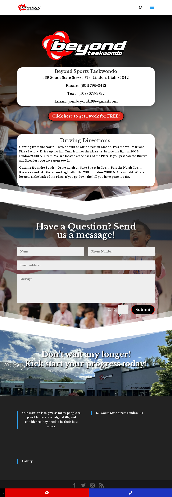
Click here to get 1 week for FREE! (86, 116)
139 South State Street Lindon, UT (120, 413)
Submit (143, 309)
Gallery (27, 461)
